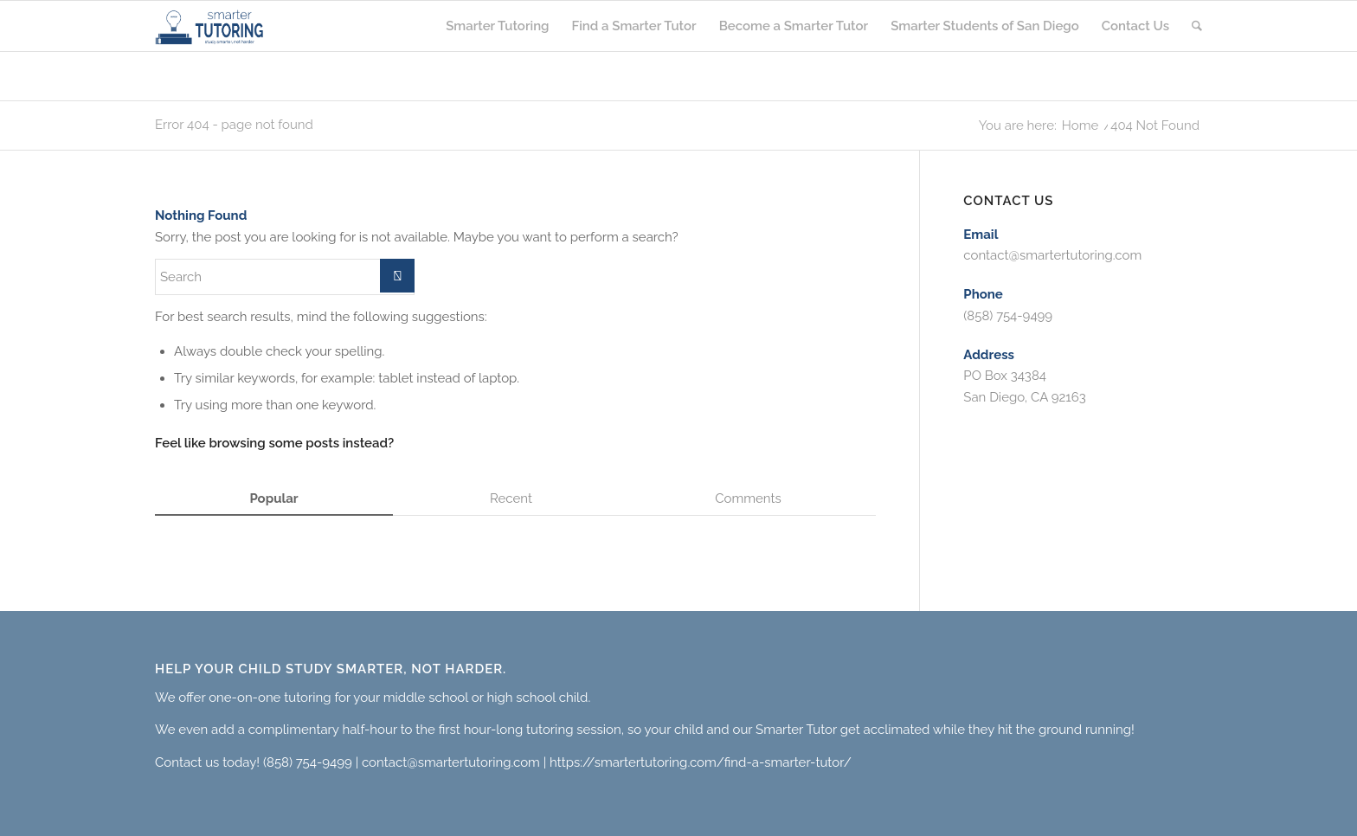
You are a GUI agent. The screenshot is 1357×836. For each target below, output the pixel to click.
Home (1080, 125)
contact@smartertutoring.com (1052, 255)
